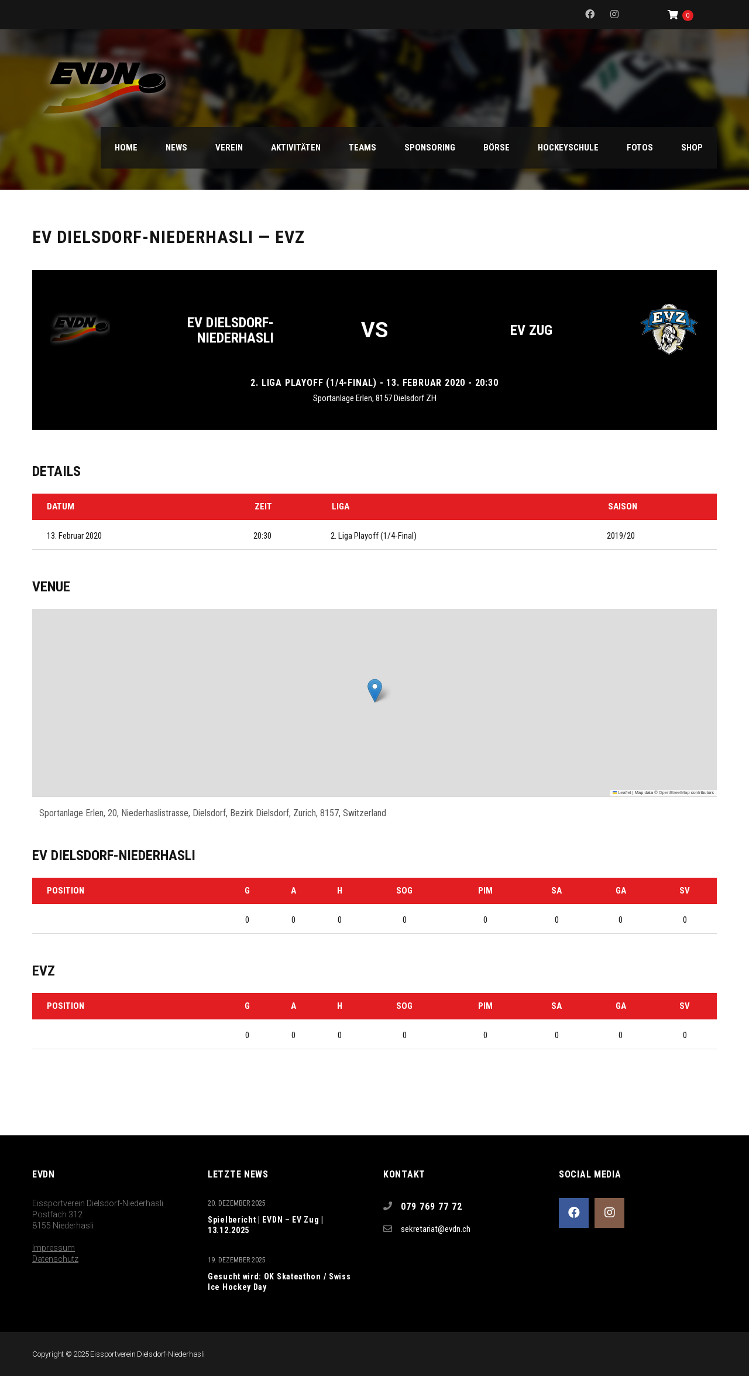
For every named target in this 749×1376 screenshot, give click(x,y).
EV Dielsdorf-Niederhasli (230, 330)
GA (621, 890)
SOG (404, 890)
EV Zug (531, 330)
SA (556, 890)
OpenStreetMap (674, 792)
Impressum (53, 1247)
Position (65, 890)
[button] (374, 691)
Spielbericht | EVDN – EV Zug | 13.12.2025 (266, 1225)
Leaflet (622, 792)
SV (684, 890)
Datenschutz (55, 1259)
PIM (485, 890)
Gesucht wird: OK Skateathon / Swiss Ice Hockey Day (279, 1282)
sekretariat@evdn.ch (435, 1229)
